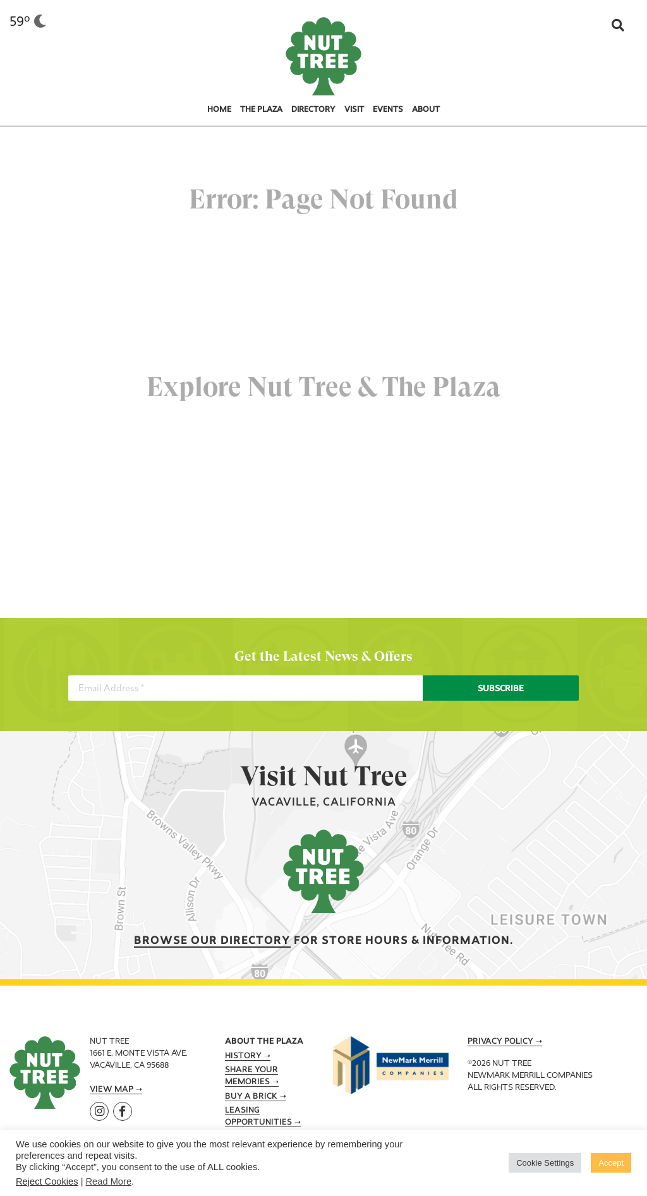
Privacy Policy (500, 1042)
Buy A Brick (251, 1097)
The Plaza (261, 110)
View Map (111, 1090)
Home (219, 110)
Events (388, 110)
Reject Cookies (47, 1181)
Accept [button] (611, 1163)
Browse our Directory (212, 941)
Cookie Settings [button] (545, 1163)
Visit (354, 110)
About (426, 110)
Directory (313, 110)
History (243, 1056)
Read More (109, 1181)
